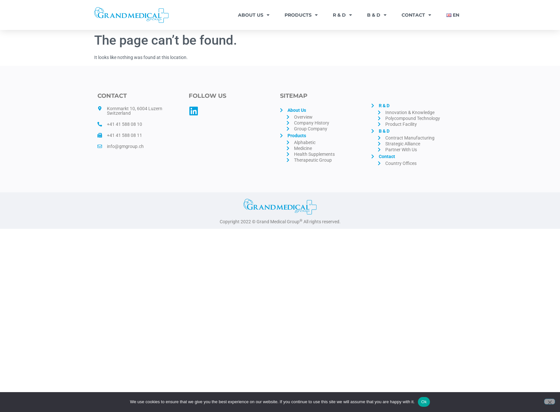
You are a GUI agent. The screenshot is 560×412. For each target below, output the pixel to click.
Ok (424, 401)
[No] (549, 402)
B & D (377, 15)
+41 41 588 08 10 (124, 124)
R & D (342, 15)
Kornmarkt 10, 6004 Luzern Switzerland (134, 111)
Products (301, 15)
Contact (416, 15)
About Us (254, 15)
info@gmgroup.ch (125, 146)
